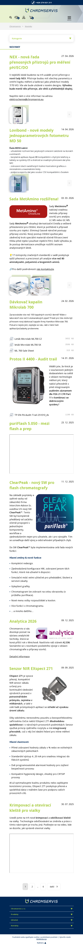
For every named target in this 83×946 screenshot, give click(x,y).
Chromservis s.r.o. (41, 909)
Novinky (28, 26)
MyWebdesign (41, 939)
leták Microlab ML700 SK (27, 344)
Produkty (41, 914)
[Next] (69, 114)
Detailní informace (19, 656)
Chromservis (15, 26)
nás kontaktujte (45, 269)
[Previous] (13, 114)
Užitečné (41, 920)
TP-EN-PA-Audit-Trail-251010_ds (31, 414)
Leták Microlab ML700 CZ (28, 338)
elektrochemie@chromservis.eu (26, 99)
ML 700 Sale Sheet (24, 350)
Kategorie (41, 38)
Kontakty (41, 926)
